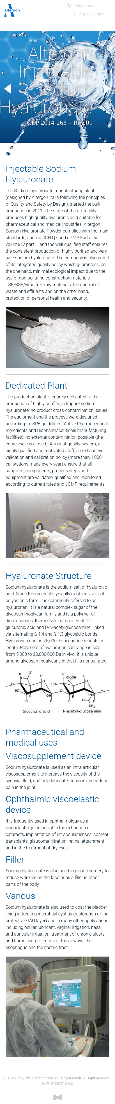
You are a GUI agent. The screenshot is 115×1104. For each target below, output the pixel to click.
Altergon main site (91, 5)
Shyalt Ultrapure (93, 14)
